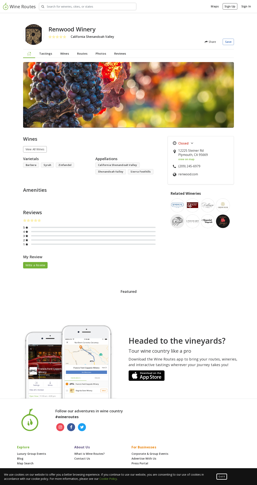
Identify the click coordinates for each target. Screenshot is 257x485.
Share (210, 42)
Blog (20, 458)
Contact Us (82, 458)
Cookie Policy (108, 479)
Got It (221, 476)
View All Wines (35, 149)
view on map (186, 159)
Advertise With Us (144, 458)
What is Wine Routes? (89, 454)
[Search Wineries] (87, 6)
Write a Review (35, 265)
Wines (64, 53)
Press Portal (140, 463)
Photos (101, 53)
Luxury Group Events (31, 454)
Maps (215, 6)
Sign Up (229, 6)
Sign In (246, 6)
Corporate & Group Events (150, 454)
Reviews (120, 53)
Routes (82, 53)
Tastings (45, 53)
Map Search (25, 463)
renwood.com (188, 174)
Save (228, 42)
